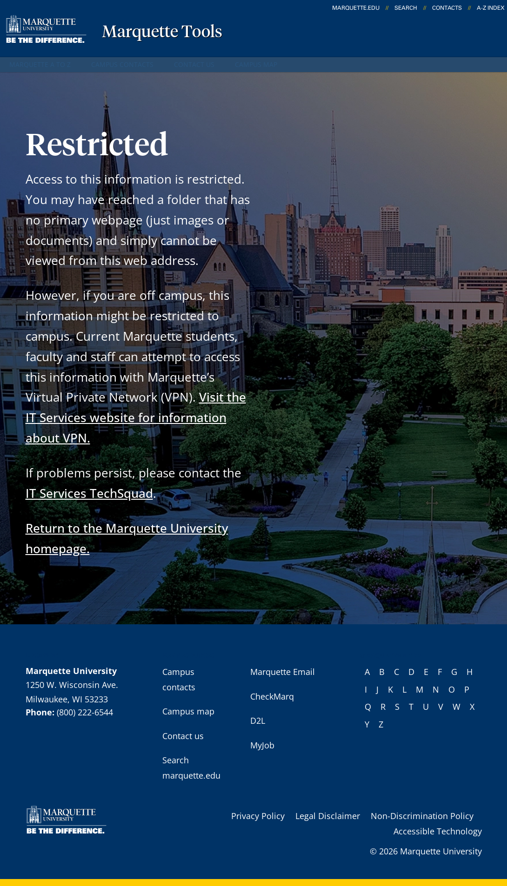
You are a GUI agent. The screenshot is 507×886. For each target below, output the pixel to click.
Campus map (256, 64)
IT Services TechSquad (89, 493)
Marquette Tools (162, 32)
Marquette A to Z (40, 64)
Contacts (447, 8)
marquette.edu (356, 8)
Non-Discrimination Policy (422, 815)
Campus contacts (122, 64)
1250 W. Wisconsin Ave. (72, 684)
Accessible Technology (438, 831)
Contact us (194, 64)
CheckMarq (272, 696)
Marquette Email (282, 671)
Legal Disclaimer (327, 815)
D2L (257, 720)
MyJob (262, 745)
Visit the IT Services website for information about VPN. (136, 417)
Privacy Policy (258, 815)
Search (405, 8)
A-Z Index (491, 8)
